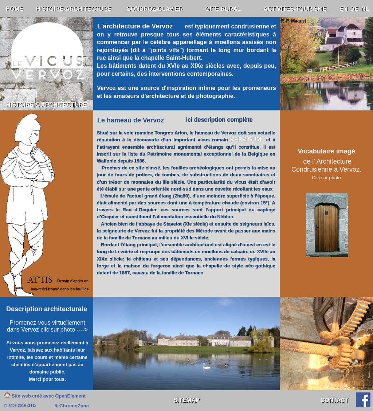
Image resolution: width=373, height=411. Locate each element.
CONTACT (335, 400)
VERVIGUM (245, 139)
